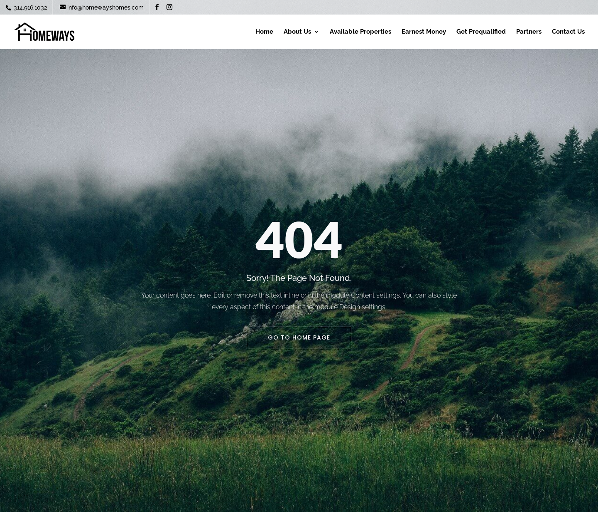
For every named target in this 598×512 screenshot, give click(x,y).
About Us (297, 32)
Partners (529, 32)
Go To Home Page (299, 337)
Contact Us (568, 32)
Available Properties (360, 32)
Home (264, 32)
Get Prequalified (481, 32)
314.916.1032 (29, 7)
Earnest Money (424, 32)
